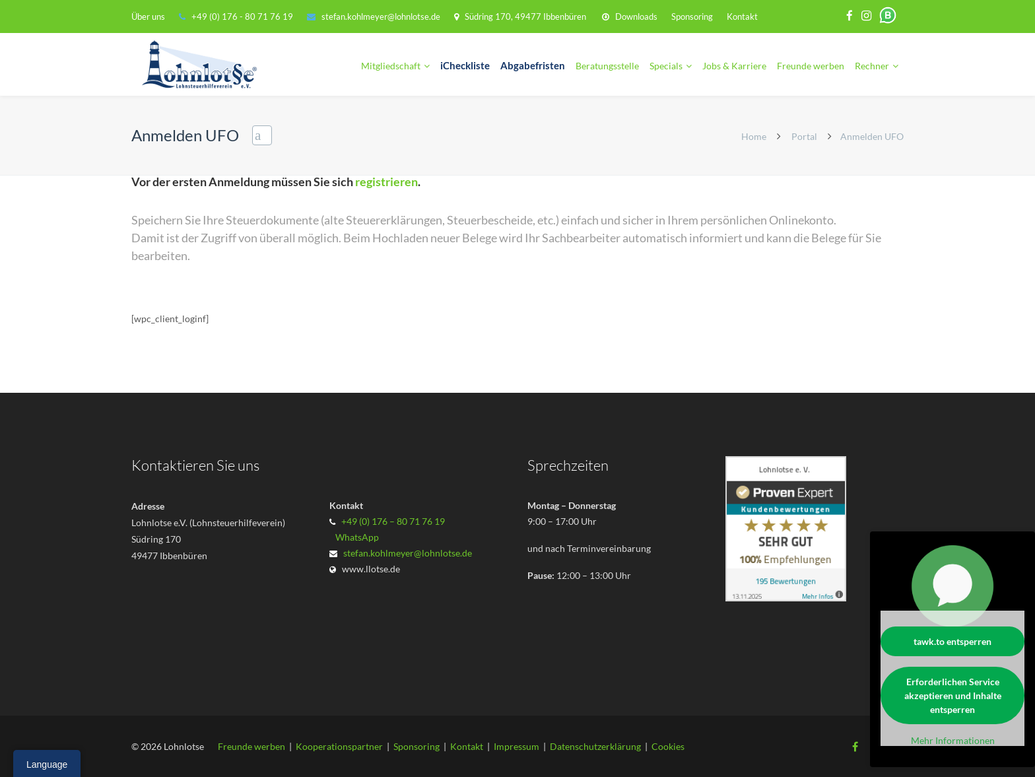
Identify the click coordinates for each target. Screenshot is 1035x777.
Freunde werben (810, 65)
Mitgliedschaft (390, 65)
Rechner (872, 65)
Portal (804, 136)
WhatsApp (355, 537)
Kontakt (742, 16)
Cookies (667, 746)
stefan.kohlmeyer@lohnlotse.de (380, 16)
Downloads (636, 16)
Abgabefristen (532, 65)
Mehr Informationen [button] (953, 740)
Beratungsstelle (607, 65)
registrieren (386, 181)
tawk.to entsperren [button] (952, 641)
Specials (666, 65)
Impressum (516, 746)
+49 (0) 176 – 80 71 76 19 (393, 521)
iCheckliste (465, 65)
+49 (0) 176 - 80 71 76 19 (243, 16)
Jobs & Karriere (734, 65)
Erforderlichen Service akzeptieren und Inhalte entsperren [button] (952, 695)
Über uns (148, 16)
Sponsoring (692, 16)
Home (753, 136)
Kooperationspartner (339, 746)
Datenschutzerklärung (595, 746)
